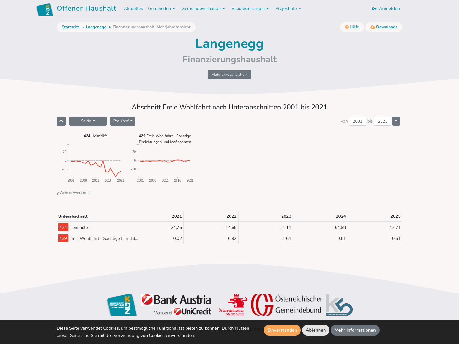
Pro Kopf (121, 121)
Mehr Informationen (355, 330)
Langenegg (96, 27)
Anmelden (386, 8)
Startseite (71, 27)
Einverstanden (282, 330)
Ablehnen (316, 330)
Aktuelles (133, 8)
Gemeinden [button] (162, 8)
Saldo (86, 121)
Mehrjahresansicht (228, 74)
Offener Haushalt (86, 9)
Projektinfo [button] (288, 8)
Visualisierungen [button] (250, 8)
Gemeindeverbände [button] (204, 8)
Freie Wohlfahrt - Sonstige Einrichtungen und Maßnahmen (165, 138)
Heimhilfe (96, 135)
